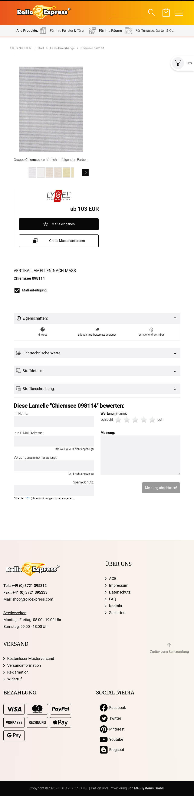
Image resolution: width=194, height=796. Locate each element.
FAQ (112, 599)
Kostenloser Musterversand (30, 658)
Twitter (110, 718)
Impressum (118, 585)
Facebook (113, 708)
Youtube (111, 739)
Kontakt (115, 606)
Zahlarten (117, 612)
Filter (182, 63)
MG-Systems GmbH (149, 788)
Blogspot (112, 750)
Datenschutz (120, 592)
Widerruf (14, 679)
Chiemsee (32, 160)
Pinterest (112, 729)
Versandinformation (24, 665)
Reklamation (18, 672)
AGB (112, 578)
